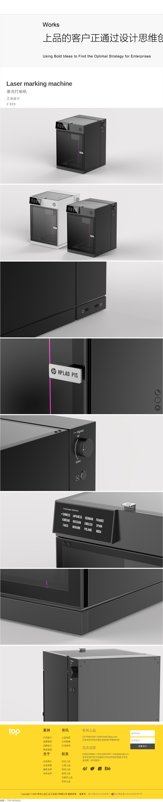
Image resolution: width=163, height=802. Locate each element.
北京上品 (66, 761)
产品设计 (47, 737)
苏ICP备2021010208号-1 (99, 794)
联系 (65, 754)
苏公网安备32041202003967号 (126, 794)
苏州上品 (66, 769)
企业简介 (47, 761)
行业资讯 (66, 745)
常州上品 (66, 781)
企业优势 (47, 765)
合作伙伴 (47, 773)
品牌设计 (47, 745)
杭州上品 (66, 773)
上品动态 (66, 737)
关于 (46, 754)
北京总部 (89, 748)
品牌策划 (47, 741)
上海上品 (66, 765)
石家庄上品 (67, 777)
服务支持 (47, 769)
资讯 (65, 730)
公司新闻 (66, 741)
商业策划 (47, 749)
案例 (46, 730)
